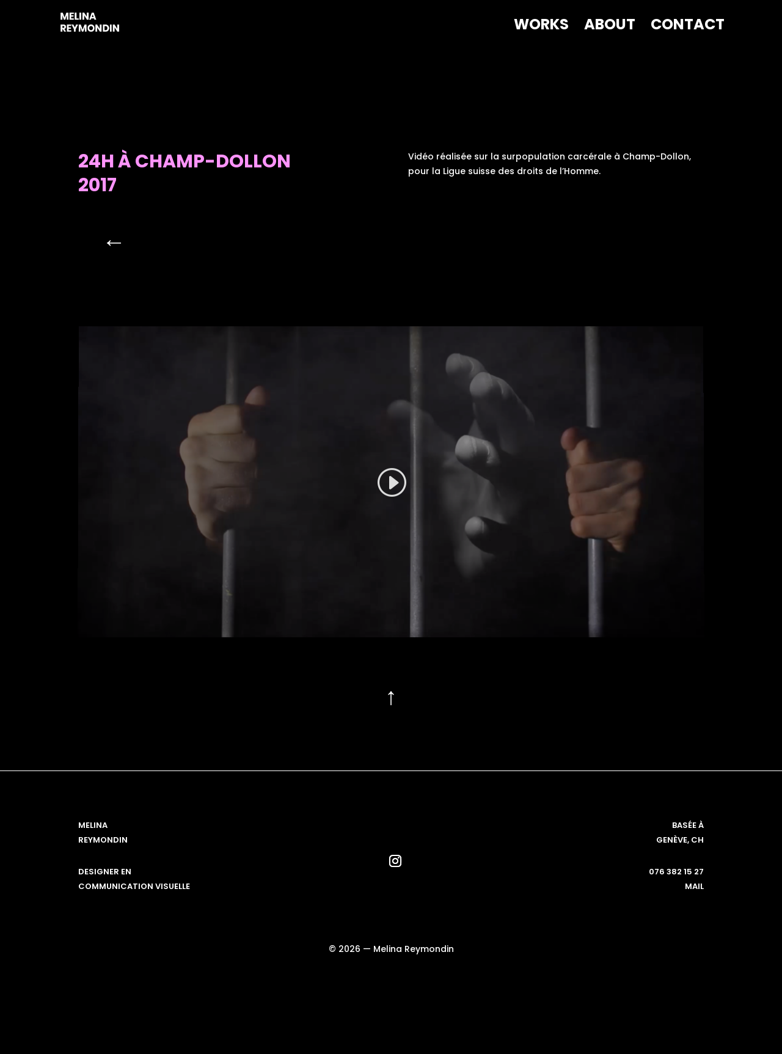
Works (541, 27)
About (609, 27)
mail (694, 886)
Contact (688, 27)
